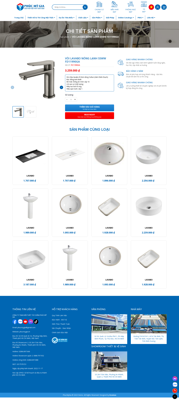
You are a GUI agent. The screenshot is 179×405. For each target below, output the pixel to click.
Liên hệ (151, 17)
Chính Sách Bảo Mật (60, 332)
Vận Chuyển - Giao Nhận (61, 328)
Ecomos (113, 395)
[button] (61, 87)
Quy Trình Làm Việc (59, 315)
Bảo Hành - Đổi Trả (59, 320)
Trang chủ (19, 17)
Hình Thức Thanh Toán (61, 324)
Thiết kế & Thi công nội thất (41, 17)
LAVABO (30, 175)
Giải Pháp (110, 17)
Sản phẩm (97, 17)
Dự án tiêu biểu (66, 17)
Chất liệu (83, 17)
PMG (140, 17)
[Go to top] (174, 396)
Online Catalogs (126, 17)
